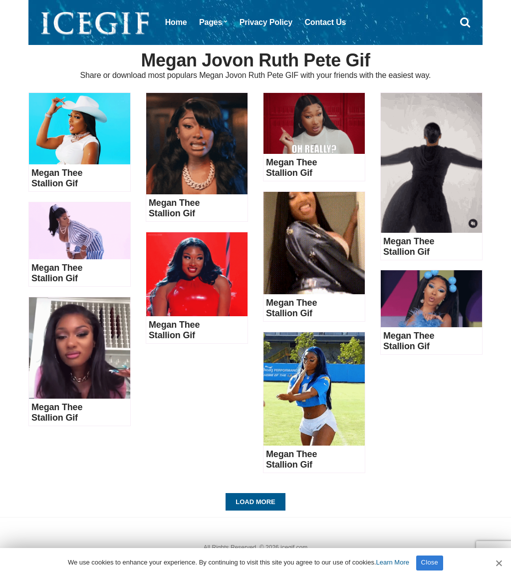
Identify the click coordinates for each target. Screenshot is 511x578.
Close (430, 562)
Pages (210, 22)
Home (176, 22)
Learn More (392, 562)
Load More (255, 502)
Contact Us (325, 22)
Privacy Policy (266, 22)
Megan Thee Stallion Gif (56, 178)
